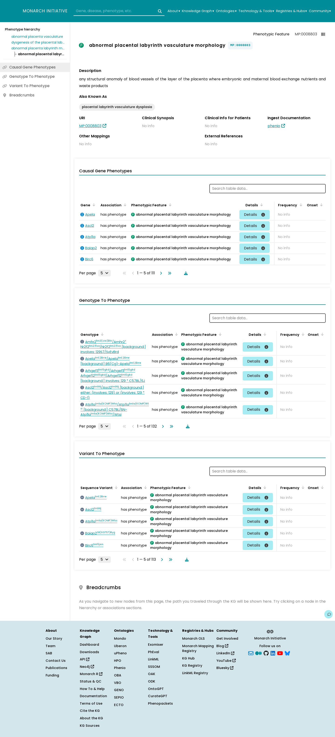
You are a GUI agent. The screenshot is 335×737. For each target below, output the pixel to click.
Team (50, 646)
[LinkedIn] (273, 653)
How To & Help (92, 688)
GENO (119, 690)
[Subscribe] (250, 653)
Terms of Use (91, 703)
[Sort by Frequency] (300, 204)
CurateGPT (157, 696)
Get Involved (227, 638)
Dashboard (89, 644)
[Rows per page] (104, 273)
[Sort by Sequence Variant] (115, 487)
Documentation (93, 696)
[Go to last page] (168, 273)
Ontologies (226, 11)
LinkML (153, 659)
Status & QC (90, 681)
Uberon (120, 646)
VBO (117, 682)
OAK (151, 674)
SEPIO (119, 697)
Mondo (120, 638)
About (174, 11)
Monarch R (91, 674)
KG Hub (188, 658)
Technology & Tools (256, 11)
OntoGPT (156, 688)
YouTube (226, 660)
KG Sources (90, 725)
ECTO (119, 705)
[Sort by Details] (261, 204)
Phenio (120, 668)
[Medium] (258, 653)
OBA (117, 675)
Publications (56, 668)
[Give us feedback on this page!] (328, 614)
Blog (222, 646)
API (84, 659)
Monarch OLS (193, 638)
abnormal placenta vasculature (37, 36)
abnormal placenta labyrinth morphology (38, 48)
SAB (49, 653)
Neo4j (87, 666)
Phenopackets (160, 703)
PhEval (153, 652)
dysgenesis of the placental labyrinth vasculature (38, 42)
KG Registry (192, 665)
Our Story (54, 638)
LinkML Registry (195, 673)
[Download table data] (184, 273)
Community (320, 11)
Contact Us (56, 660)
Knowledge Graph (198, 11)
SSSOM (154, 666)
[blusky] (287, 653)
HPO (117, 660)
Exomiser (155, 644)
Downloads (89, 652)
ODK (151, 681)
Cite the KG (90, 710)
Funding (52, 675)
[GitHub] (266, 653)
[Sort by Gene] (93, 204)
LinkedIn (225, 653)
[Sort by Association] (124, 204)
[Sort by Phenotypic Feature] (169, 204)
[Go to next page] (160, 273)
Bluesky (224, 668)
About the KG (91, 718)
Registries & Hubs (291, 11)
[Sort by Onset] (320, 204)
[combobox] (119, 11)
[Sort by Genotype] (101, 334)
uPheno (120, 653)
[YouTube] (280, 653)
